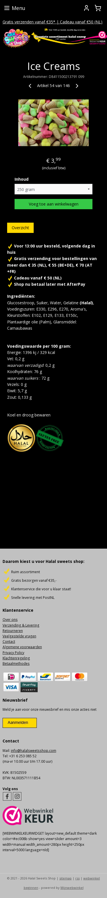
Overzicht (20, 227)
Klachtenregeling (16, 658)
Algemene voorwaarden (22, 647)
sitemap (65, 878)
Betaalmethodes (16, 663)
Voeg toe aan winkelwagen (53, 204)
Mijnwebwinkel (72, 887)
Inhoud (22, 179)
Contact (9, 641)
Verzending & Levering (21, 625)
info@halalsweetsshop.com (33, 750)
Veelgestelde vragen (19, 636)
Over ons (10, 619)
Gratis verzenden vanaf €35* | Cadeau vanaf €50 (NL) (52, 22)
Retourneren (13, 630)
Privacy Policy (13, 652)
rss (77, 878)
